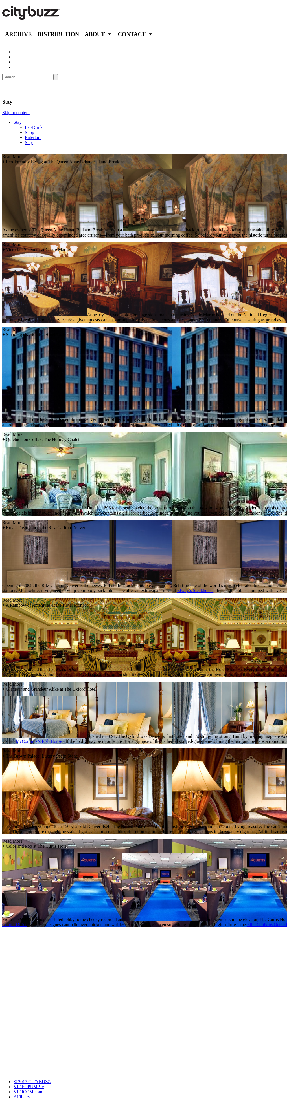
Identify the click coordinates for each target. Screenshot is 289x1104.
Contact (132, 34)
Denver (12, 89)
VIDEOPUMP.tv (29, 1086)
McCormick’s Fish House (39, 741)
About (95, 34)
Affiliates (22, 1096)
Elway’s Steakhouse (195, 590)
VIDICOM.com (28, 1091)
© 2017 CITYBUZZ (32, 1081)
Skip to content (16, 112)
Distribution (58, 34)
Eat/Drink (34, 127)
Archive (18, 34)
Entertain (33, 137)
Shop (29, 132)
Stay (17, 122)
